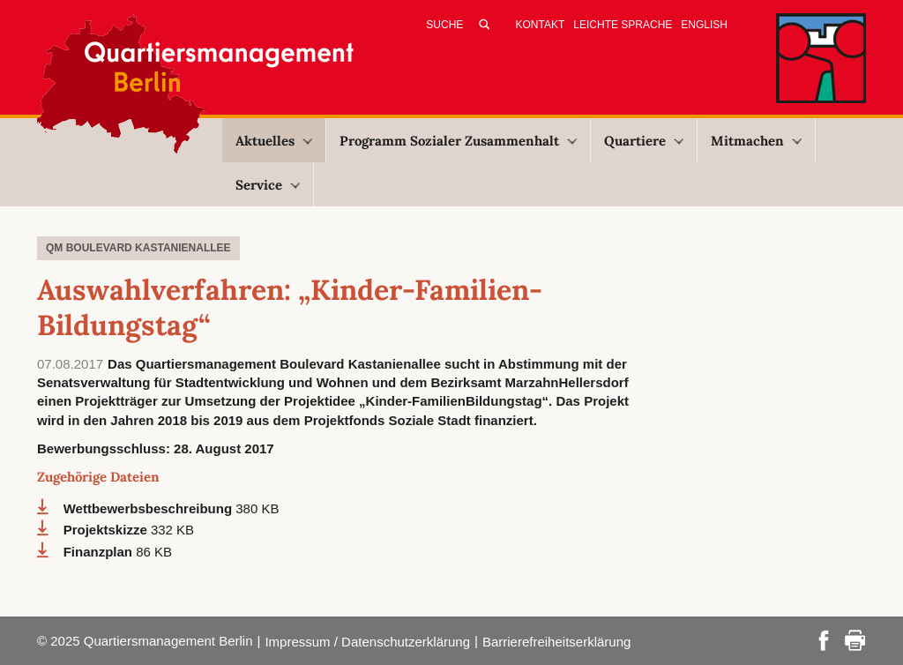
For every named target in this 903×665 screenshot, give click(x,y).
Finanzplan (100, 551)
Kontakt (540, 25)
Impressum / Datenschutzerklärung (367, 641)
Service (267, 184)
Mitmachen (756, 140)
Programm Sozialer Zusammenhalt (458, 140)
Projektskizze (107, 529)
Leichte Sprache (622, 25)
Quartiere (643, 140)
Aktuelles (273, 140)
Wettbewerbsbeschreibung (149, 508)
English (704, 25)
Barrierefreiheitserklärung (556, 641)
